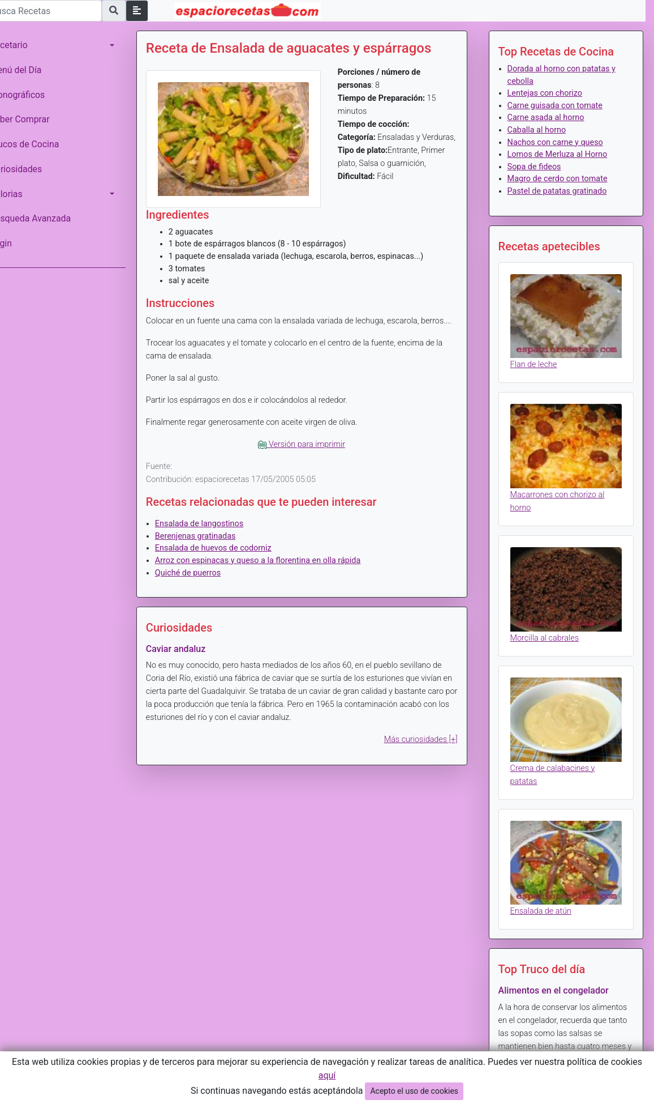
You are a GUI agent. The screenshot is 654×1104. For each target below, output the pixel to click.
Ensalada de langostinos (215, 534)
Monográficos (33, 94)
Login (17, 243)
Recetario (25, 45)
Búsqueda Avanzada (46, 218)
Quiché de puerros (203, 583)
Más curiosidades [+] (426, 750)
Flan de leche (538, 360)
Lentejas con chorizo (550, 93)
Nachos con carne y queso (560, 142)
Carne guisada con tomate (560, 105)
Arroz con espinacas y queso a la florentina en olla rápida (273, 571)
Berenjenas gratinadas (211, 546)
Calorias (22, 194)
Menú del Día (32, 70)
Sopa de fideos (539, 167)
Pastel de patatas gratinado (562, 191)
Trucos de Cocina (40, 144)
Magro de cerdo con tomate (563, 179)
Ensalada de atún (545, 891)
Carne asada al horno (551, 117)
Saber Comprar (36, 119)
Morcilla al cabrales (549, 626)
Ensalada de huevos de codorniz (229, 559)
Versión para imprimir (312, 454)
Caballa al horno (542, 130)
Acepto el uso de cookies (414, 1091)
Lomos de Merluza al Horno (563, 154)
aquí (327, 1075)
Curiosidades (32, 169)
